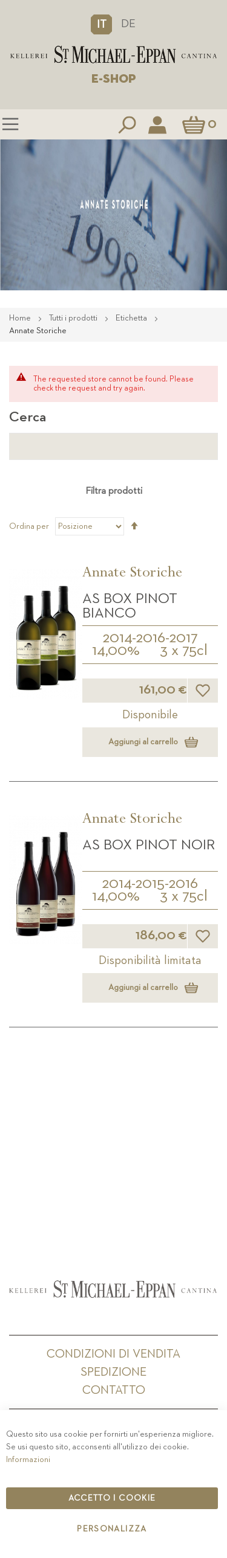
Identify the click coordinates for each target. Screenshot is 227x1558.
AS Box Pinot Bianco (129, 606)
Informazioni (28, 1459)
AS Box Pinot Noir (148, 845)
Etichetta (132, 318)
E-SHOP (113, 79)
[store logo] (113, 54)
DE (128, 24)
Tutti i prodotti (74, 318)
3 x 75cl (184, 651)
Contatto (113, 1390)
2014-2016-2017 (150, 638)
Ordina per (29, 526)
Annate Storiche (132, 574)
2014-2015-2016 (150, 884)
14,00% (116, 651)
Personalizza (111, 1529)
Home (21, 318)
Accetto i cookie (112, 1498)
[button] (101, 24)
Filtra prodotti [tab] (113, 491)
